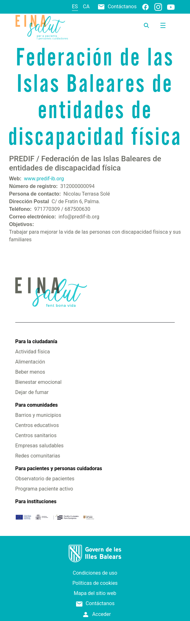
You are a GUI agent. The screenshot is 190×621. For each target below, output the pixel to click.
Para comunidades (36, 405)
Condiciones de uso (95, 573)
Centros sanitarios (36, 435)
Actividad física (32, 352)
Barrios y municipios (38, 415)
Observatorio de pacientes (44, 479)
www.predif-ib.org (44, 179)
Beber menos (30, 372)
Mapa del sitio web (95, 593)
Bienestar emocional (38, 382)
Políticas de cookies (94, 583)
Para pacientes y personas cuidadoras (58, 468)
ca (86, 6)
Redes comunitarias (37, 456)
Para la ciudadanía (36, 341)
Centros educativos (37, 425)
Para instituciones (36, 501)
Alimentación (30, 362)
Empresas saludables (39, 446)
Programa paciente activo (44, 489)
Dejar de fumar (32, 392)
